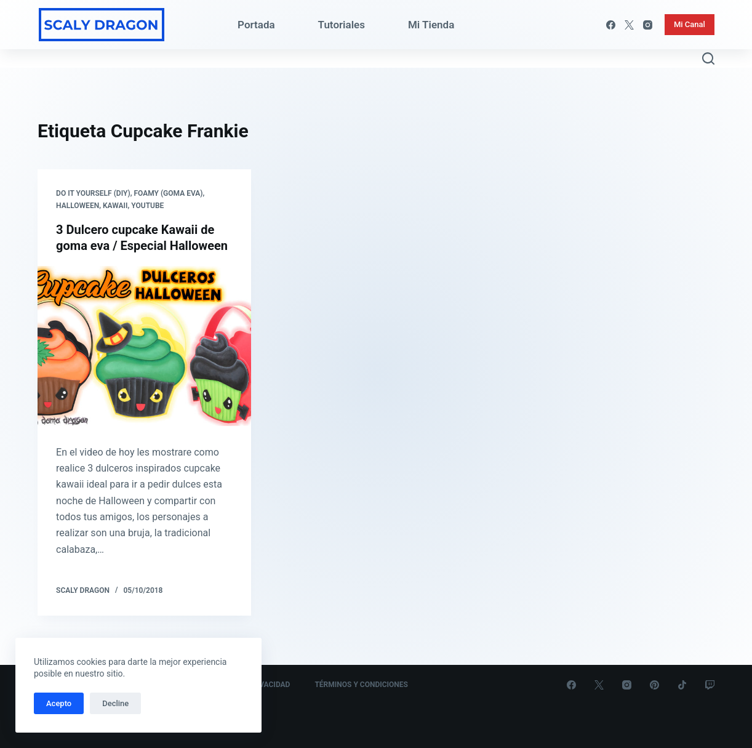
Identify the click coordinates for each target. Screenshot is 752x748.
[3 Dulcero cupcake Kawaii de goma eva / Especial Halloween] (144, 346)
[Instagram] (647, 25)
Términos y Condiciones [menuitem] (361, 684)
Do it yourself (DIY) (93, 193)
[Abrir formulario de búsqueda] (708, 58)
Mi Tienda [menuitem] (431, 24)
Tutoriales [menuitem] (341, 24)
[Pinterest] (654, 685)
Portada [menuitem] (256, 24)
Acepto (58, 703)
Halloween (77, 205)
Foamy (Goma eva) (168, 193)
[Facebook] (610, 25)
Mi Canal (689, 24)
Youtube (147, 205)
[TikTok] (682, 685)
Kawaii (115, 205)
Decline (115, 703)
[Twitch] (709, 685)
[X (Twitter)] (629, 25)
